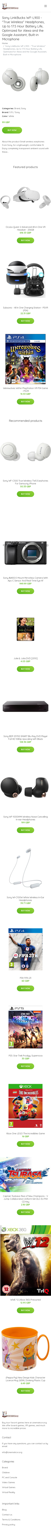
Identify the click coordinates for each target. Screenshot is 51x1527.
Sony (23, 108)
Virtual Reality (8, 1492)
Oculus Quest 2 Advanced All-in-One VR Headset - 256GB (25, 228)
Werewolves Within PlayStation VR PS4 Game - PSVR (25, 389)
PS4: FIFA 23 (25, 978)
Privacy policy (8, 1524)
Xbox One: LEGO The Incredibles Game (25, 1133)
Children (6, 1472)
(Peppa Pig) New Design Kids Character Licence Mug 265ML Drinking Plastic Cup (25, 1379)
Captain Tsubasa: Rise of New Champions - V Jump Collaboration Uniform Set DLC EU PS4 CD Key (25, 1199)
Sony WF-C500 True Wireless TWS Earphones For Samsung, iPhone (25, 482)
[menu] (46, 6)
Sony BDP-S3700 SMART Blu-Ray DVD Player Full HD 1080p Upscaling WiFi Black (26, 737)
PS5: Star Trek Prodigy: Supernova (25, 1055)
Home (5, 43)
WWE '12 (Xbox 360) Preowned (25, 1299)
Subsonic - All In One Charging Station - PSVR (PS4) (25, 309)
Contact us (7, 1514)
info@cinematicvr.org (12, 1452)
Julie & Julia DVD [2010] (26, 658)
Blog (4, 1509)
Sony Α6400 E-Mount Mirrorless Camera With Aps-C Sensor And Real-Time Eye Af (25, 579)
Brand (17, 108)
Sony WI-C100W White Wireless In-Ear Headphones (25, 899)
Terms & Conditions (11, 1519)
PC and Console (9, 1477)
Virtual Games (8, 1487)
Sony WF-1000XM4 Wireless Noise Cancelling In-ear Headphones (25, 818)
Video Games (8, 1482)
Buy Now (12, 130)
